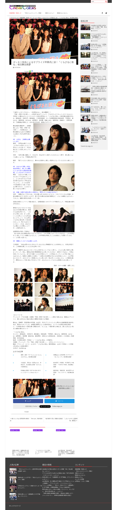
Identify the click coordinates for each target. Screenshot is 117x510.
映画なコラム (79, 477)
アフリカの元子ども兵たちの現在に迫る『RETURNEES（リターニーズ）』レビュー (99, 36)
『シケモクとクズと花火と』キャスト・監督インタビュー (43, 451)
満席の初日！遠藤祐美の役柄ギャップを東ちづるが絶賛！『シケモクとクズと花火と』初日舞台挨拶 (20, 452)
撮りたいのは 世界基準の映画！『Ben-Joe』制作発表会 (26, 419)
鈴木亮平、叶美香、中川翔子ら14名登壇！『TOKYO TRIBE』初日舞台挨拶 (63, 365)
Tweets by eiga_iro (87, 146)
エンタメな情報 (79, 479)
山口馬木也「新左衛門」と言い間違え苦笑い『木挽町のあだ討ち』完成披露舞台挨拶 (66, 452)
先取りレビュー (49, 13)
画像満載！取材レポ (15, 13)
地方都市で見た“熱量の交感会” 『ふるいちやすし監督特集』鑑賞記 (62, 419)
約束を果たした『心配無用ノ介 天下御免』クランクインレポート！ (99, 45)
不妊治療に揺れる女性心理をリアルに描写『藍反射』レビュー (98, 99)
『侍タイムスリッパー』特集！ (33, 13)
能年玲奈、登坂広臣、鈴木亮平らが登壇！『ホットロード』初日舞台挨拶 (63, 372)
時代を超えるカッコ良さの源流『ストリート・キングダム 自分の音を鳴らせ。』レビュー (98, 78)
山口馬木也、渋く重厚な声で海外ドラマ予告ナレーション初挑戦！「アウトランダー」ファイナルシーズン (98, 56)
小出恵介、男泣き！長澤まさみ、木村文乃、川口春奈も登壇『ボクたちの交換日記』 (31, 365)
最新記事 (84, 20)
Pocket (26, 71)
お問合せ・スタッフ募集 (82, 481)
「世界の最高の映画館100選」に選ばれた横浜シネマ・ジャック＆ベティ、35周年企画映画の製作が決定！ (99, 89)
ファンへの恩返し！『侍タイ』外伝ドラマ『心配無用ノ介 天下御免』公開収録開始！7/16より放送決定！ (99, 68)
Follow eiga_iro (57, 406)
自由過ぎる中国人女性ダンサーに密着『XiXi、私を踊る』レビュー (99, 26)
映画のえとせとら (62, 13)
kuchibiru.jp (22, 348)
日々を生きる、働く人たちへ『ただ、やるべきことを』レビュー (98, 108)
